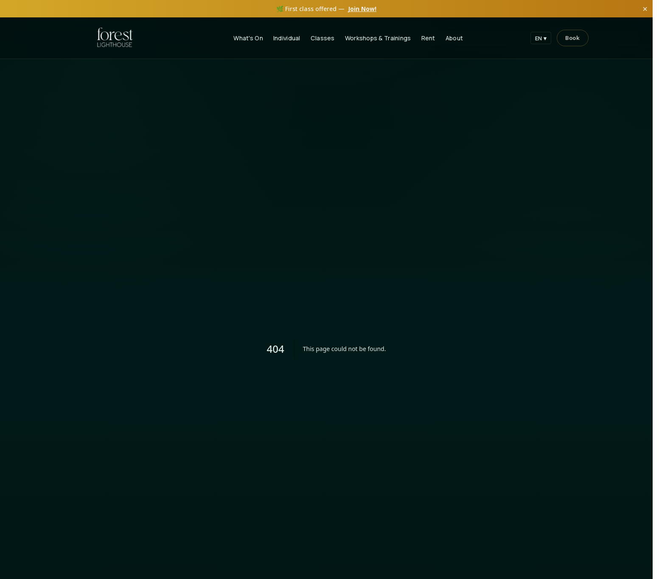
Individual (286, 38)
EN (541, 38)
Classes (323, 38)
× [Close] (645, 9)
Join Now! (362, 9)
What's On (248, 38)
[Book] (572, 38)
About (454, 38)
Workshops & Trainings (378, 38)
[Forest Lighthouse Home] (115, 38)
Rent (428, 38)
